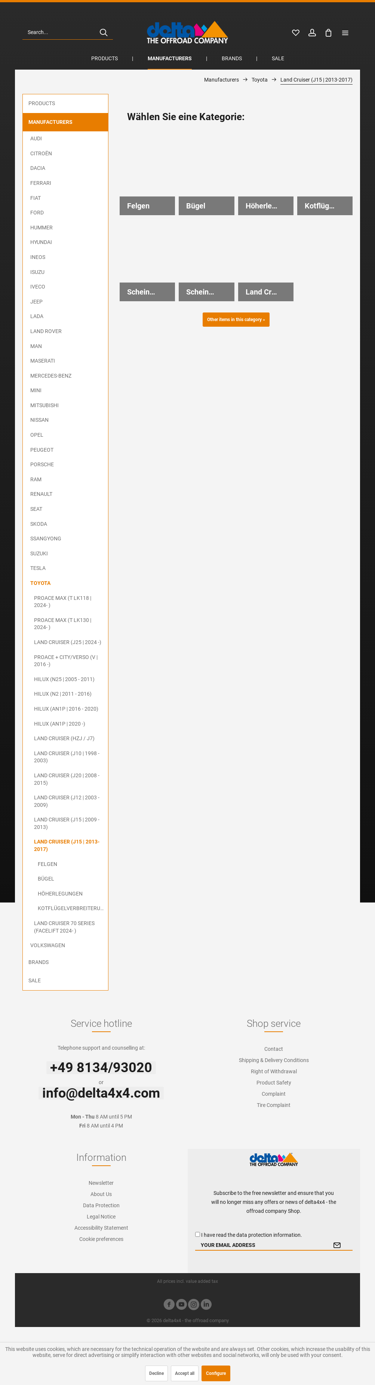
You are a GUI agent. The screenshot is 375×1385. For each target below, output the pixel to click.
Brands (38, 962)
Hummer (41, 228)
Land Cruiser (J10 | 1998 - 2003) (66, 757)
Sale (34, 980)
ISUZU (37, 272)
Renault (41, 494)
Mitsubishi (44, 405)
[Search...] (67, 32)
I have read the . (251, 1235)
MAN (36, 346)
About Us (101, 1194)
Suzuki (39, 553)
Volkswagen (47, 945)
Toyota (40, 583)
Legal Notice (101, 1217)
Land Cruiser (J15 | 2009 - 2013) (66, 823)
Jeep (36, 302)
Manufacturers (50, 122)
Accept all (184, 1373)
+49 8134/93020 (101, 1067)
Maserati (42, 361)
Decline (156, 1373)
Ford (37, 213)
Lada (36, 316)
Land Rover (46, 331)
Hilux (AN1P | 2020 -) (59, 724)
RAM (36, 479)
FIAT (35, 198)
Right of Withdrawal (274, 1071)
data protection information (268, 1235)
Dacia (37, 168)
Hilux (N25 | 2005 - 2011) (64, 679)
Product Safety (273, 1083)
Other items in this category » (236, 319)
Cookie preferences (101, 1239)
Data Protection (101, 1205)
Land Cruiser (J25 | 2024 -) (67, 642)
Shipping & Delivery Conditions (274, 1060)
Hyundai (41, 242)
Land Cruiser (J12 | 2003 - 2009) (66, 801)
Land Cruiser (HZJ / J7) (64, 738)
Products (41, 103)
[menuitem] (67, 32)
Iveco (37, 287)
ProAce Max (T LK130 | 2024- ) (62, 624)
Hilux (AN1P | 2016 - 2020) (66, 709)
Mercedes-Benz (50, 376)
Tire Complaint (274, 1105)
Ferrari (40, 183)
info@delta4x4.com (101, 1093)
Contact (273, 1049)
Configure (216, 1373)
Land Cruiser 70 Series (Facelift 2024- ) (64, 927)
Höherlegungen (60, 894)
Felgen (47, 864)
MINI (36, 390)
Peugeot (41, 450)
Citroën (41, 153)
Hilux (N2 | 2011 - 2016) (63, 694)
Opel (36, 435)
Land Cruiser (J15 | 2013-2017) (66, 845)
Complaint (274, 1094)
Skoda (38, 524)
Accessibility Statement (101, 1228)
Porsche (42, 464)
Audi (36, 138)
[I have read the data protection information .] (197, 1234)
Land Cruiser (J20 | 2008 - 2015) (66, 779)
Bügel (46, 879)
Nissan (39, 420)
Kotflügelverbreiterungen (73, 908)
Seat (36, 509)
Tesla (38, 568)
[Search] (103, 32)
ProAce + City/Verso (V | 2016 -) (66, 661)
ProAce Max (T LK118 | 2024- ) (62, 601)
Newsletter (101, 1183)
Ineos (37, 257)
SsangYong (45, 539)
